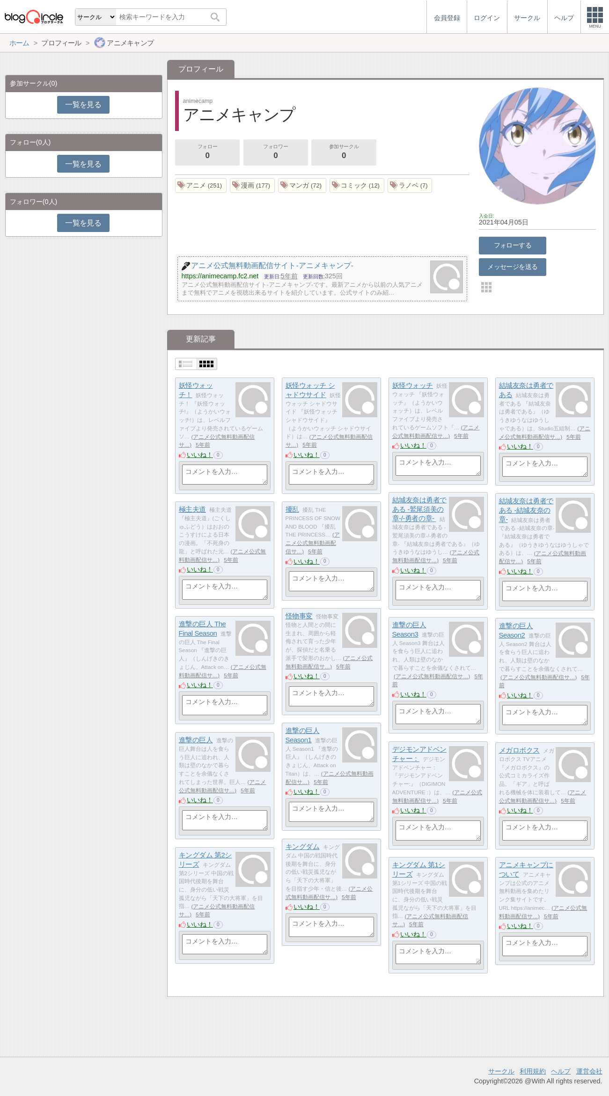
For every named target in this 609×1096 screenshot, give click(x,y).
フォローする (513, 245)
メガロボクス (519, 750)
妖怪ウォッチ (412, 385)
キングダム (303, 846)
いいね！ (200, 454)
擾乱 (292, 509)
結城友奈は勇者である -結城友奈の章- (526, 510)
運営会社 (589, 1071)
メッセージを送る (512, 266)
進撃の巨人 (196, 740)
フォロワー (276, 152)
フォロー (207, 152)
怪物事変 (299, 616)
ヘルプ (561, 1071)
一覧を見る (83, 105)
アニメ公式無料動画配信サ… (313, 543)
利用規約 (533, 1071)
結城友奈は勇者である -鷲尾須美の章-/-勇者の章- (419, 509)
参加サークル (344, 152)
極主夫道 (192, 509)
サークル (501, 1071)
